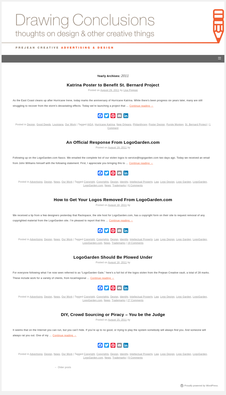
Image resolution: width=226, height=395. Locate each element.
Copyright (89, 181)
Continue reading (141, 105)
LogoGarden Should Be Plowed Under (113, 257)
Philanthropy (140, 124)
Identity (124, 181)
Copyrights (102, 181)
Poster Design (157, 124)
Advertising (36, 181)
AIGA (90, 124)
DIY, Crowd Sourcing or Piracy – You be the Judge (113, 314)
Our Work (70, 124)
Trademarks (119, 185)
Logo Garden (183, 181)
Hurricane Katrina (105, 124)
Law (156, 181)
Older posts (63, 367)
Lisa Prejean (130, 90)
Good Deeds (43, 124)
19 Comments (136, 243)
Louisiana (58, 124)
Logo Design (167, 181)
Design (31, 124)
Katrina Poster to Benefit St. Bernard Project (113, 85)
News (57, 181)
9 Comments (135, 357)
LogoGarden (200, 181)
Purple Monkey (175, 124)
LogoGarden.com (93, 185)
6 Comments (135, 185)
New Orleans (124, 124)
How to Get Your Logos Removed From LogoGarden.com (113, 199)
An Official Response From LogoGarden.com (113, 142)
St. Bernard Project (196, 124)
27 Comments (136, 300)
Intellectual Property (141, 181)
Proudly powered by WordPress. (201, 385)
